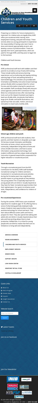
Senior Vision (9, 254)
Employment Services (12, 249)
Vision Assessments (12, 239)
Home (2, 1)
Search (5, 318)
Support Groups (11, 259)
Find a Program (7, 290)
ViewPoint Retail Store (13, 268)
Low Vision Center (11, 263)
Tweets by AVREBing (7, 331)
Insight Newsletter (9, 299)
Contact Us (23, 1)
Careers (5, 296)
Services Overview (11, 235)
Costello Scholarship (13, 273)
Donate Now (7, 293)
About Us (6, 288)
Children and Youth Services (15, 244)
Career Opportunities (12, 1)
